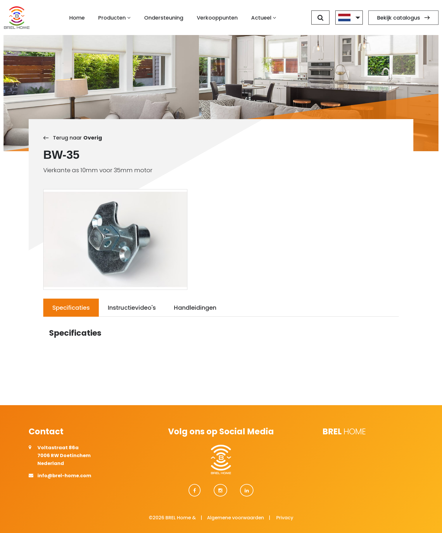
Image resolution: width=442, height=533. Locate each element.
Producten (114, 17)
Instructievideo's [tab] (132, 308)
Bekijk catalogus (403, 17)
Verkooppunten (217, 17)
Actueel (263, 17)
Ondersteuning (163, 17)
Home (77, 17)
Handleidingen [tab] (195, 308)
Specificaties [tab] (71, 308)
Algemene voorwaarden (235, 517)
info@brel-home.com (64, 475)
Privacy (284, 517)
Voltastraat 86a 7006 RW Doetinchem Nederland (64, 455)
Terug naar (72, 137)
